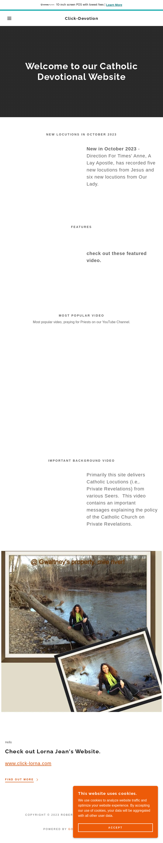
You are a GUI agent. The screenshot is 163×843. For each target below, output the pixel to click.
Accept (115, 827)
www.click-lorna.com (28, 763)
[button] (8, 18)
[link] (81, 18)
